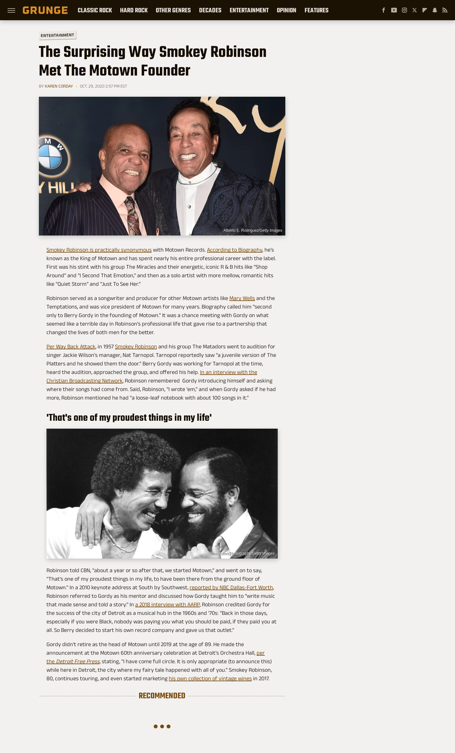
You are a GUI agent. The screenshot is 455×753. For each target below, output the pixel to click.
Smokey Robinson (136, 346)
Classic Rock (95, 10)
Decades (210, 10)
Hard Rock (134, 10)
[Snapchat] (434, 10)
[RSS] (444, 10)
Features (317, 10)
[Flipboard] (424, 10)
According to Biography (234, 250)
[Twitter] (414, 10)
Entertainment (249, 10)
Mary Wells (242, 298)
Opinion (286, 10)
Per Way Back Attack (70, 346)
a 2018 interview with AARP (167, 604)
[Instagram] (404, 10)
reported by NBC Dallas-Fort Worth (231, 587)
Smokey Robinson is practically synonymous (99, 250)
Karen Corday (59, 86)
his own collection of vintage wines (210, 678)
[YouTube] (394, 10)
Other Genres (173, 10)
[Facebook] (383, 10)
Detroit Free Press (78, 661)
